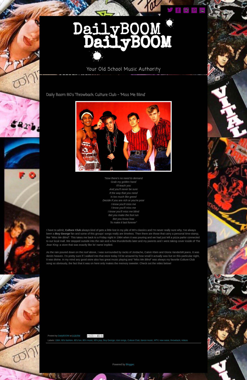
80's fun (77, 340)
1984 (57, 340)
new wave (164, 340)
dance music (147, 340)
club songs (121, 340)
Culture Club (133, 340)
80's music (88, 340)
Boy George (109, 340)
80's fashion (67, 340)
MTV (156, 340)
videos (184, 340)
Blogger (130, 364)
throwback (175, 340)
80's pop (98, 340)
